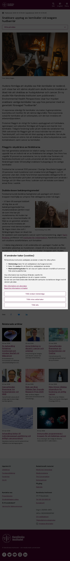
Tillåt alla (35, 305)
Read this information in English (16, 288)
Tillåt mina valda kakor (35, 299)
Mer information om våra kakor (15, 286)
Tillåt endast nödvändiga (35, 294)
